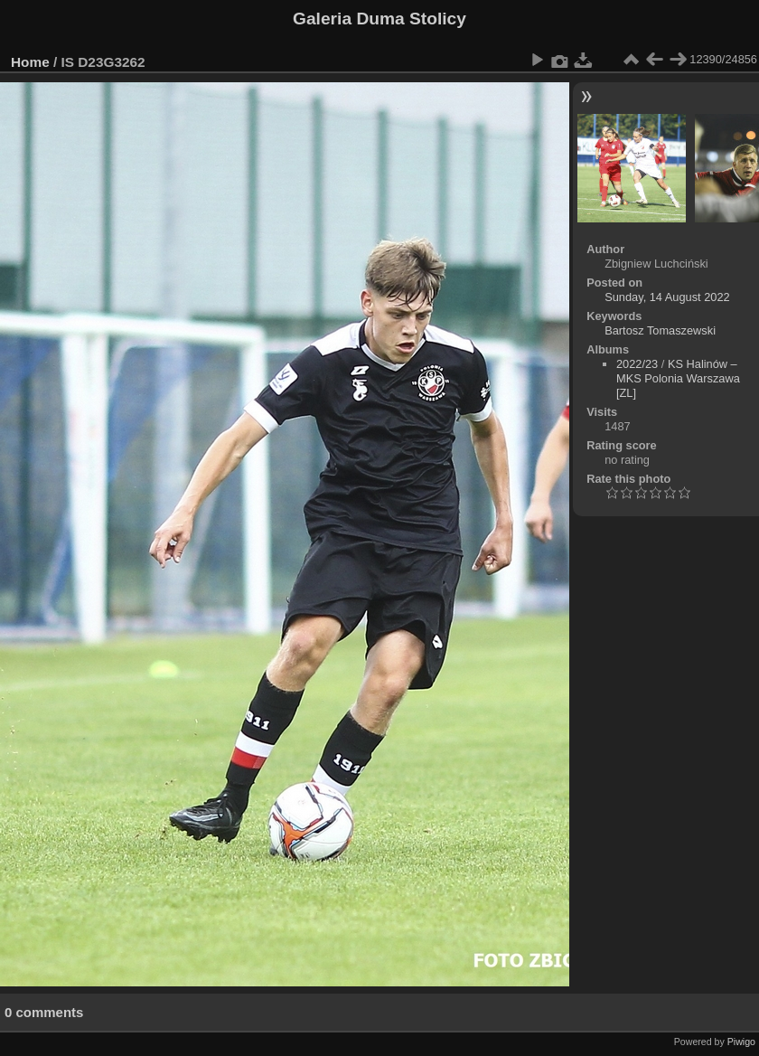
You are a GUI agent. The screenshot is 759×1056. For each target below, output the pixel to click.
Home (30, 62)
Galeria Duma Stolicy (379, 18)
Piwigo (741, 1041)
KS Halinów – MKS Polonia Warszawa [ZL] (678, 378)
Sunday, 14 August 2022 (667, 297)
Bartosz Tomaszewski (660, 330)
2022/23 (637, 364)
